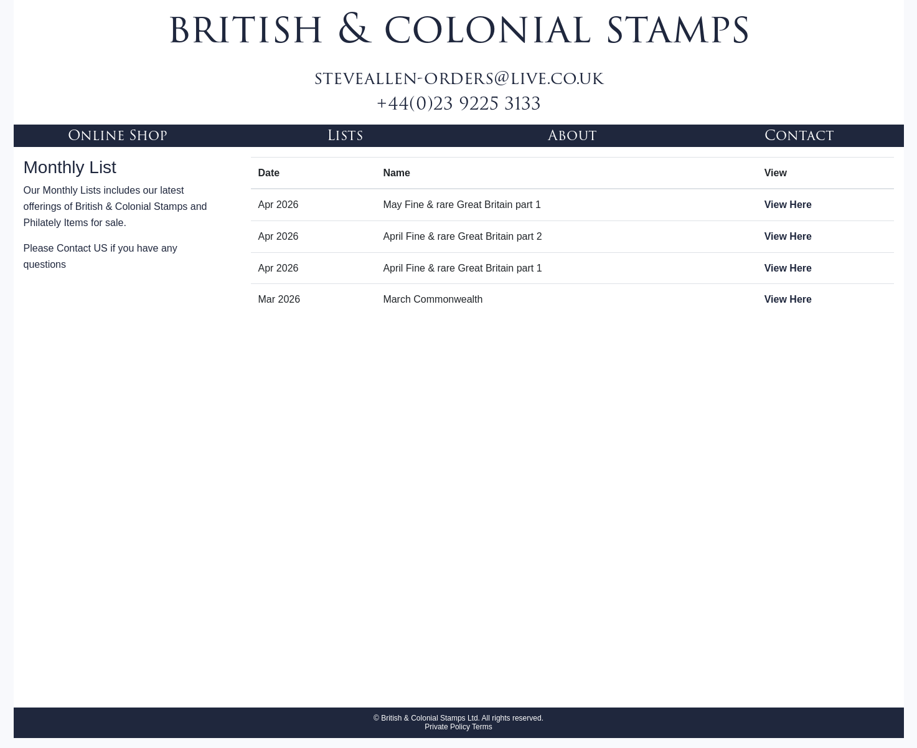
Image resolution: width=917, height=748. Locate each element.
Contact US (82, 248)
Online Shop (117, 135)
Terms (481, 726)
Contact (799, 135)
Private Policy (447, 726)
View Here (788, 204)
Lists (345, 135)
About (572, 135)
